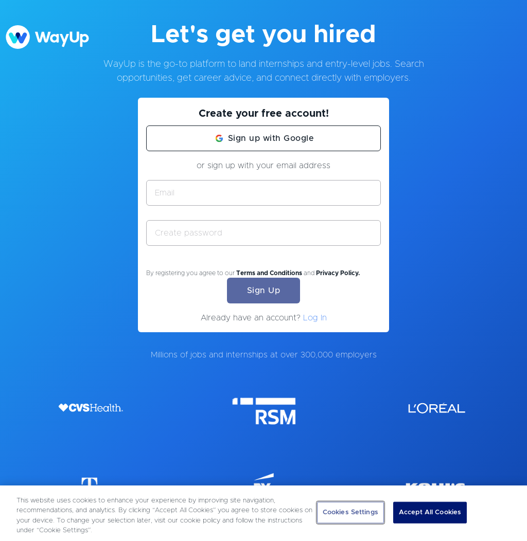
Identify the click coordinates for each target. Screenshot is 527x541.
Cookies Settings (350, 512)
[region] (263, 513)
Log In (315, 318)
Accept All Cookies (430, 512)
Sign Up (263, 290)
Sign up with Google (271, 138)
